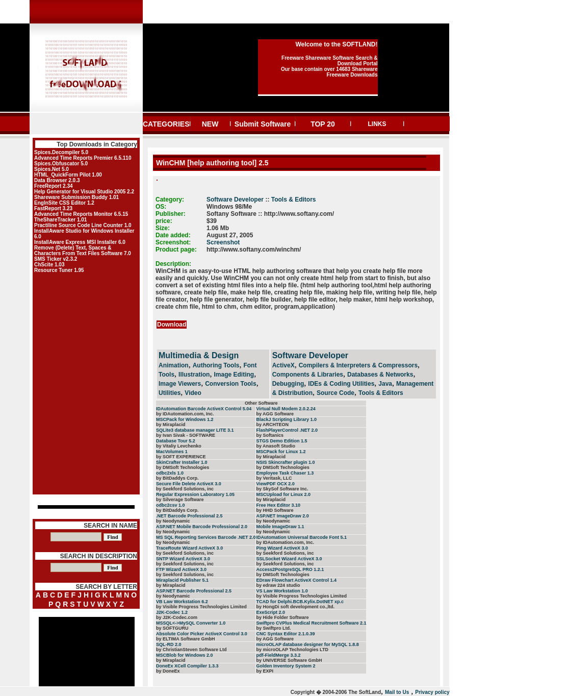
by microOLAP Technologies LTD (292, 649)
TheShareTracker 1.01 (60, 219)
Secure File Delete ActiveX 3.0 (188, 483)
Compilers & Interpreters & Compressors (358, 365)
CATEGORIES (166, 124)
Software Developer (235, 199)
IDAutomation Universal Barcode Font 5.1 (301, 537)
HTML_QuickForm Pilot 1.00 (68, 175)
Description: (173, 263)
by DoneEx (168, 671)
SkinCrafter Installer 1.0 (182, 462)
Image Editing (234, 374)
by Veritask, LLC (274, 478)
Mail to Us (397, 692)
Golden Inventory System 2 (285, 665)
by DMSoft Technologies (182, 467)
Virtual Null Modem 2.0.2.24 (285, 408)
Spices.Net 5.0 (51, 169)
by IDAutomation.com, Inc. (185, 413)
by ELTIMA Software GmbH (185, 638)
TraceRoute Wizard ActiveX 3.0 (189, 548)
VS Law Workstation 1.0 (281, 590)
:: (267, 199)
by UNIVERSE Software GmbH (289, 660)
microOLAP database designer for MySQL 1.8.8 (307, 644)
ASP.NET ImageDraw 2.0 (282, 515)
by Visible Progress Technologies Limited (301, 596)
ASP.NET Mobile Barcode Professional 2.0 (201, 526)
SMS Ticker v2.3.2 (55, 259)
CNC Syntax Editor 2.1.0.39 (285, 633)
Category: (170, 199)
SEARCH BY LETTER (106, 586)
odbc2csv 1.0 (170, 505)
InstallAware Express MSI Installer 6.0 (79, 242)
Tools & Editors (293, 199)
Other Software (261, 403)
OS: (161, 206)
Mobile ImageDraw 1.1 (280, 526)
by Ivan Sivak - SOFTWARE (185, 435)
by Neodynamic (173, 521)
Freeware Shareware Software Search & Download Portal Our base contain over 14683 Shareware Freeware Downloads (329, 66)
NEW (210, 124)
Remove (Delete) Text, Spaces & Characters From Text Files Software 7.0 (82, 250)
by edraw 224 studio (278, 585)
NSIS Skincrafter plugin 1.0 (285, 462)
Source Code (335, 392)
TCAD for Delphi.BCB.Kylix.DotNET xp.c (300, 601)
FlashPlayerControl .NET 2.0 (287, 430)
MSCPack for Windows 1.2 (184, 419)
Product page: (176, 249)
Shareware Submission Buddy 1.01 (76, 197)
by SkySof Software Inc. (282, 488)
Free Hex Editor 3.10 (278, 505)
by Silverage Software (180, 499)
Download (171, 324)
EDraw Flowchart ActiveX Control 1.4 (296, 580)
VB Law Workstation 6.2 (182, 601)
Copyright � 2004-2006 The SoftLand (336, 692)
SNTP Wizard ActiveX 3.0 (183, 558)
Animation (174, 365)
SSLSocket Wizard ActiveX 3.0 (289, 558)
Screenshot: (173, 242)
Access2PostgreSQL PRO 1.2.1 (290, 569)
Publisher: (171, 213)
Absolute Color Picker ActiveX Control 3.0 (201, 633)
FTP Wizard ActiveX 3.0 (181, 569)
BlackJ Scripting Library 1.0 (286, 419)
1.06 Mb (217, 228)
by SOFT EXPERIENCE (181, 456)
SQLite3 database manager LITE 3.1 (195, 430)
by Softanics (269, 435)
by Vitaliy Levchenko (178, 446)
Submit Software (263, 124)
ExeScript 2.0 (270, 612)
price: (164, 221)
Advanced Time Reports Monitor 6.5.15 (81, 214)
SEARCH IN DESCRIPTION (98, 556)
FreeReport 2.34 (53, 186)
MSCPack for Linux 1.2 (280, 451)
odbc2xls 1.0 (170, 473)
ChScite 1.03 (49, 264)
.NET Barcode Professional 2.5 (189, 515)
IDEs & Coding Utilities (341, 383)
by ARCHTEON (272, 424)
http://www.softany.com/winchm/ (253, 249)
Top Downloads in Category (97, 144)
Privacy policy (432, 692)
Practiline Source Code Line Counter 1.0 (83, 225)
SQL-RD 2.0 (169, 644)
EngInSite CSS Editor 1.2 (64, 203)
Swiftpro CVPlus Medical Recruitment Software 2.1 (311, 623)
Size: (163, 228)
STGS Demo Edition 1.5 (281, 440)
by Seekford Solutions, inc (185, 488)
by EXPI (264, 671)
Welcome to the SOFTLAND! (336, 44)
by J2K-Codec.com (176, 617)
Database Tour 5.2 (175, 440)
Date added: (173, 235)
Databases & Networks (380, 374)
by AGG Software (275, 413)
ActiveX (283, 365)
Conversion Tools (230, 383)
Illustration (194, 374)
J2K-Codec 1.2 (172, 612)
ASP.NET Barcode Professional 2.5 (193, 590)
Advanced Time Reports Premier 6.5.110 (82, 158)
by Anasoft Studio (275, 446)
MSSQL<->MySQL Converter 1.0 (190, 623)
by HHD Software (274, 510)
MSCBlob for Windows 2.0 (184, 655)
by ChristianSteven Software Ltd (191, 649)
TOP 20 (323, 124)
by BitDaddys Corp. (177, 478)
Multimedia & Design (199, 355)
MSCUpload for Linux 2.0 (283, 494)
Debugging (288, 383)
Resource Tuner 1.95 (59, 270)
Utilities (169, 392)
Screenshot (223, 242)
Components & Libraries (307, 374)
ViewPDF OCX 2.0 (275, 483)
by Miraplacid (171, 424)
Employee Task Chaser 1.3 (285, 473)
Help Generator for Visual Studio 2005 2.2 (84, 191)
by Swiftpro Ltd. (273, 628)
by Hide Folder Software (282, 617)
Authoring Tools (216, 365)
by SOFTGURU (172, 628)
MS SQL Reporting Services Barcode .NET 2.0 (205, 537)
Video (193, 392)
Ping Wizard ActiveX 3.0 (282, 548)
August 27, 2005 (229, 235)
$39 (211, 221)
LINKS (377, 124)
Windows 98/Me (229, 206)
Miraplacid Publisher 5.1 (182, 580)
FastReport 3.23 (53, 208)
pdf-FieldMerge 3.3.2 (278, 655)
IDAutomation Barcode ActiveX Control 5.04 (203, 408)
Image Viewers (180, 383)
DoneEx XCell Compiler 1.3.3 (187, 665)
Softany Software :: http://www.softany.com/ (270, 213)
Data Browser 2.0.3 (57, 180)
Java (385, 383)
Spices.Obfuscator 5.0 (61, 163)
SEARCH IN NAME (110, 525)
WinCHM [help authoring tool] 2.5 (211, 163)
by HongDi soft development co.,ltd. (295, 606)
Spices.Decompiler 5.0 (61, 152)
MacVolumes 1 (172, 451)
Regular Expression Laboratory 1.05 (195, 494)
